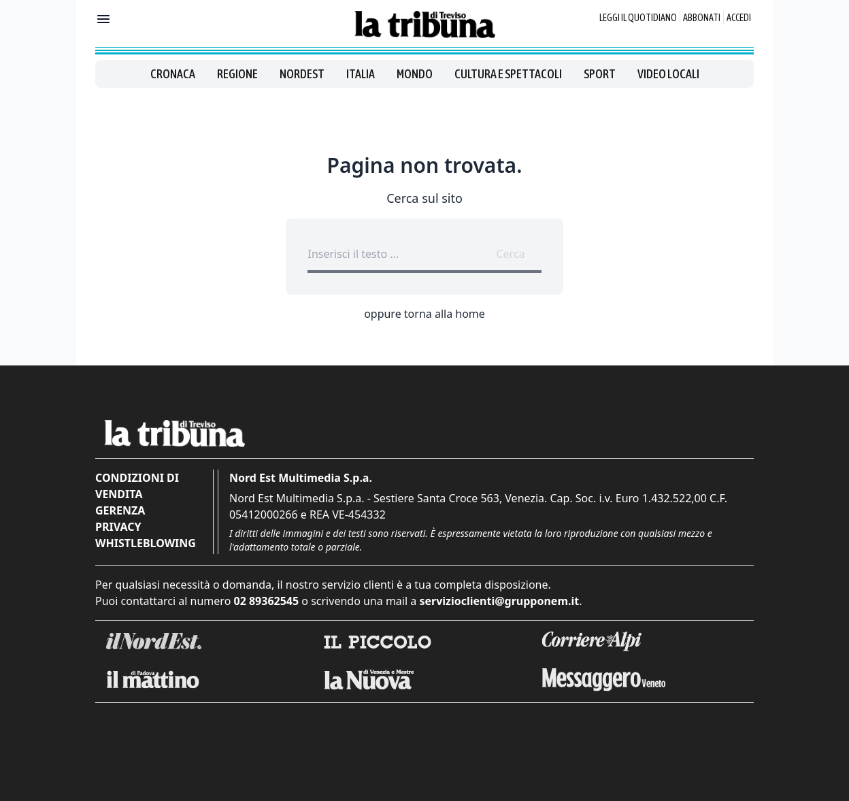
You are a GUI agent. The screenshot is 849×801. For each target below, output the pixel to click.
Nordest (302, 74)
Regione (237, 74)
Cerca (510, 253)
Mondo (415, 74)
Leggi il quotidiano (638, 17)
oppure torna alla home (424, 313)
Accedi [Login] (739, 17)
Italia (360, 74)
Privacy (118, 526)
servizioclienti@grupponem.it (499, 600)
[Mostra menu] (103, 19)
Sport (600, 74)
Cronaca (172, 74)
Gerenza (120, 510)
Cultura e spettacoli (508, 74)
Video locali (668, 74)
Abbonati (701, 17)
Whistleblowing (145, 543)
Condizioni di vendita (137, 486)
